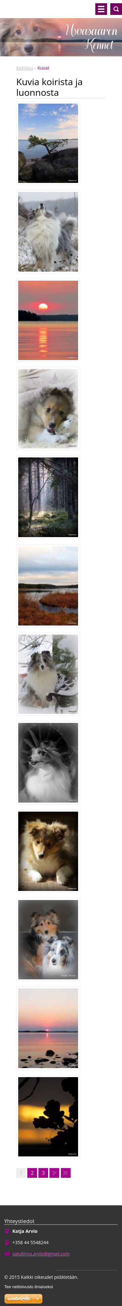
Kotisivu (24, 68)
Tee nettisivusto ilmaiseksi (28, 1286)
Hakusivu (116, 9)
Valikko (101, 9)
